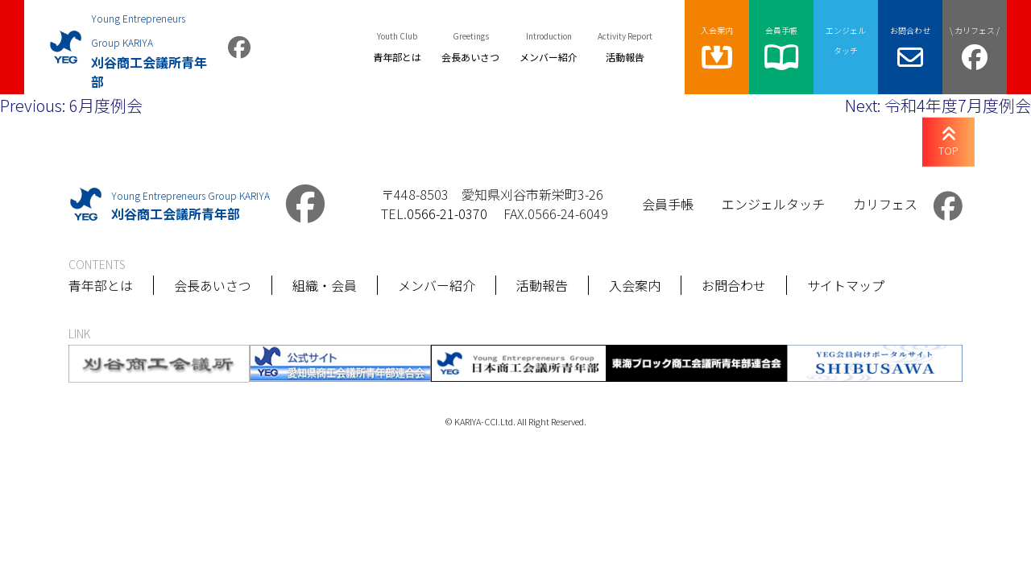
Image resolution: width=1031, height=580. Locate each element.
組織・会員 (324, 285)
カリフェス (885, 203)
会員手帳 (668, 203)
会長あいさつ (212, 285)
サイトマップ (845, 285)
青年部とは (100, 285)
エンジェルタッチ (773, 203)
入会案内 (634, 285)
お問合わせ (734, 285)
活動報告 (542, 285)
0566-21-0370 (447, 213)
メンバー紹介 (436, 285)
